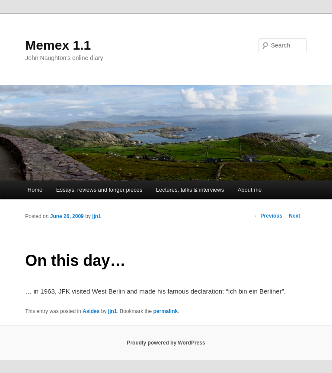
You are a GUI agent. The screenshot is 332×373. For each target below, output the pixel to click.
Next (297, 216)
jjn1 (96, 216)
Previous (268, 216)
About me (250, 189)
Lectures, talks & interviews (190, 189)
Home (35, 189)
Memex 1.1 (58, 45)
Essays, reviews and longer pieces (99, 189)
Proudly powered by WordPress (166, 343)
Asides (91, 311)
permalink (165, 311)
